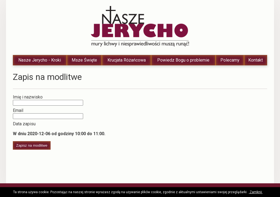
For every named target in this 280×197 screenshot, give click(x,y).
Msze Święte (84, 60)
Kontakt (255, 60)
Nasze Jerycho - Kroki (39, 60)
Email (18, 110)
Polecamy (230, 60)
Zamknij (256, 192)
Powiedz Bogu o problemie (183, 60)
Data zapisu (24, 123)
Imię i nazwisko (28, 97)
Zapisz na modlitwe (31, 145)
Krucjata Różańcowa (126, 60)
